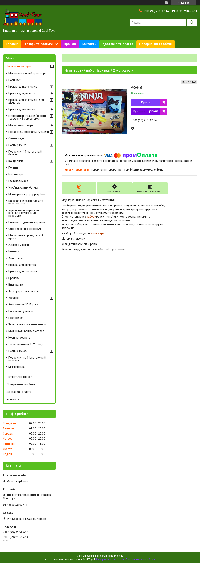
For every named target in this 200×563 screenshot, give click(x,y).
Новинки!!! (14, 79)
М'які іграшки (16, 366)
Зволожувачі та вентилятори (27, 324)
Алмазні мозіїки (18, 244)
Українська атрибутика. (23, 187)
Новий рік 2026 (17, 145)
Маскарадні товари (20, 125)
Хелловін (14, 297)
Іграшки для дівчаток (22, 93)
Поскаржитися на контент (109, 559)
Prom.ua (118, 555)
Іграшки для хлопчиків (22, 86)
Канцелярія (15, 161)
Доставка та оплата (117, 44)
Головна (12, 44)
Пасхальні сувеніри (20, 311)
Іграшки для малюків (21, 109)
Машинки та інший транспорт (27, 73)
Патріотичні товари (19, 377)
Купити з (145, 111)
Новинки (13, 251)
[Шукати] (191, 22)
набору (91, 216)
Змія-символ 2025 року (23, 304)
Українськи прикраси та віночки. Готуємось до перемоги (23, 213)
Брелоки (13, 278)
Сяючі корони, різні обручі (24, 228)
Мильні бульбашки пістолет (26, 331)
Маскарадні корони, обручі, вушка (25, 237)
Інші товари (15, 174)
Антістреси (15, 258)
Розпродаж (15, 317)
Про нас (70, 44)
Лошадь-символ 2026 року (25, 344)
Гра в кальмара (18, 180)
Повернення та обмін (155, 44)
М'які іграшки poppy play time (27, 194)
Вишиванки (15, 284)
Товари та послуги (38, 44)
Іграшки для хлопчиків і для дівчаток (26, 101)
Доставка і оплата (18, 392)
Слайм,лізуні (16, 138)
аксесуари (97, 233)
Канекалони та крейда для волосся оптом (25, 202)
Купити (145, 102)
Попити (13, 167)
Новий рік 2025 (17, 350)
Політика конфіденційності (141, 559)
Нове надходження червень (26, 222)
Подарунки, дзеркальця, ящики (28, 131)
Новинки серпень (19, 337)
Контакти (89, 44)
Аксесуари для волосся (23, 291)
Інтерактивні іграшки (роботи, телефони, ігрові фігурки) (27, 117)
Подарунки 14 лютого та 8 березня (25, 153)
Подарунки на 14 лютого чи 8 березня (27, 359)
